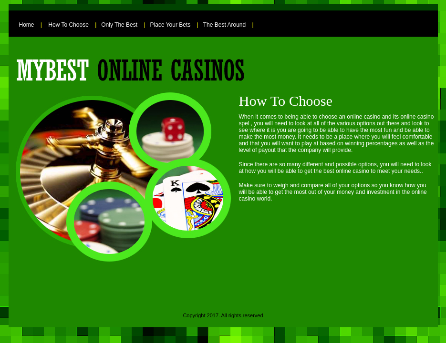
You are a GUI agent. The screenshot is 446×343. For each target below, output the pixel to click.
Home (26, 24)
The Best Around (224, 24)
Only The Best (119, 24)
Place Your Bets (170, 24)
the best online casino (341, 171)
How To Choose (68, 24)
